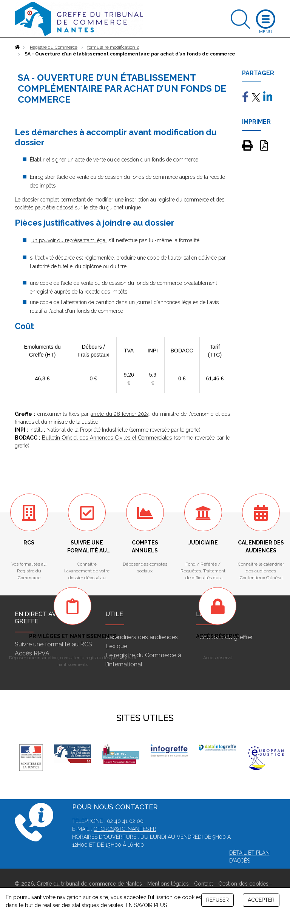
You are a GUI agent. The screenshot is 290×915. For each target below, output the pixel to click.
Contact (203, 884)
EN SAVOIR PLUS (146, 905)
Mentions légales (168, 884)
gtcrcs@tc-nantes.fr (125, 829)
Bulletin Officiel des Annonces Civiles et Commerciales (107, 438)
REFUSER (217, 900)
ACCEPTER (261, 900)
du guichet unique (120, 208)
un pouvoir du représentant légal (69, 240)
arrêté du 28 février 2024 (120, 414)
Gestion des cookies (243, 884)
